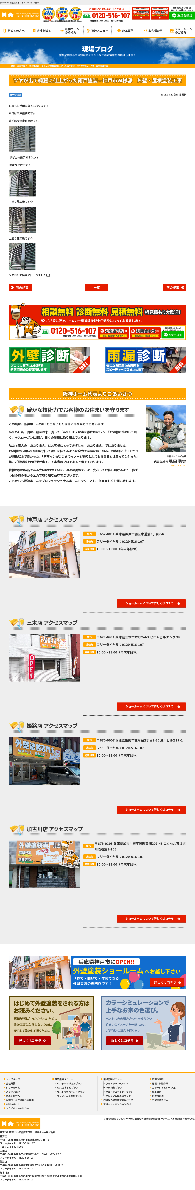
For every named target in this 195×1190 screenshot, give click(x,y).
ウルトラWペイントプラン (71, 1091)
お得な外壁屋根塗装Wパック (118, 1100)
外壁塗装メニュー (64, 1079)
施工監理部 (15, 95)
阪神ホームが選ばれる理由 (20, 1100)
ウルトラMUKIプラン (117, 1083)
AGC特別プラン (114, 1087)
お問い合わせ (13, 1104)
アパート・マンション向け (117, 1104)
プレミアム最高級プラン (69, 1096)
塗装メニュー (97, 30)
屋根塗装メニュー (112, 1079)
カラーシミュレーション (164, 1087)
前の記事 (172, 287)
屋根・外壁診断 (160, 1083)
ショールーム (13, 1087)
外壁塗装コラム (160, 1100)
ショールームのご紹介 (181, 30)
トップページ (13, 1079)
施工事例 (125, 30)
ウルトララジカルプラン (69, 1083)
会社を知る (42, 30)
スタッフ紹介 (13, 1091)
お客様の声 (153, 30)
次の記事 (22, 287)
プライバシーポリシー (17, 1108)
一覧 (96, 287)
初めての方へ (14, 30)
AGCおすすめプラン (67, 1087)
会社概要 (10, 1083)
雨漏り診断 (158, 1079)
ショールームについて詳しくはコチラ (150, 603)
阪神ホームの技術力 (69, 30)
